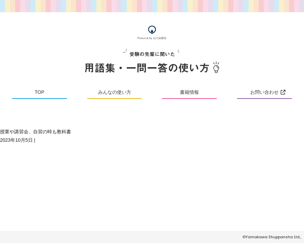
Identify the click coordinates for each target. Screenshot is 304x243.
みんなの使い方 (114, 92)
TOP (40, 92)
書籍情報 (189, 92)
